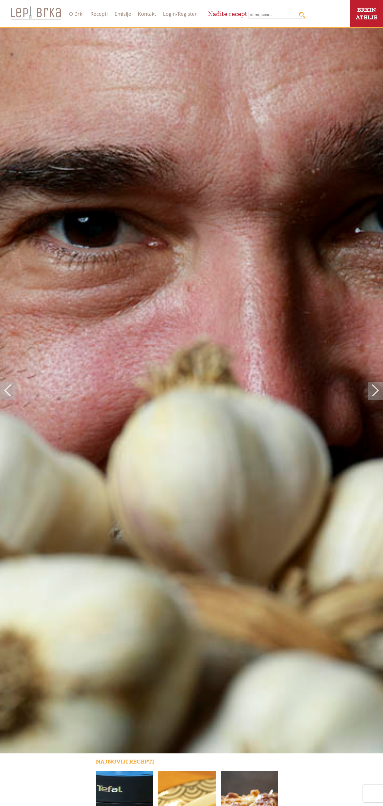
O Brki (76, 13)
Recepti (99, 13)
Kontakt (147, 13)
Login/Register (180, 13)
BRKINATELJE (366, 13)
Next (375, 391)
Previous (7, 391)
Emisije (123, 13)
